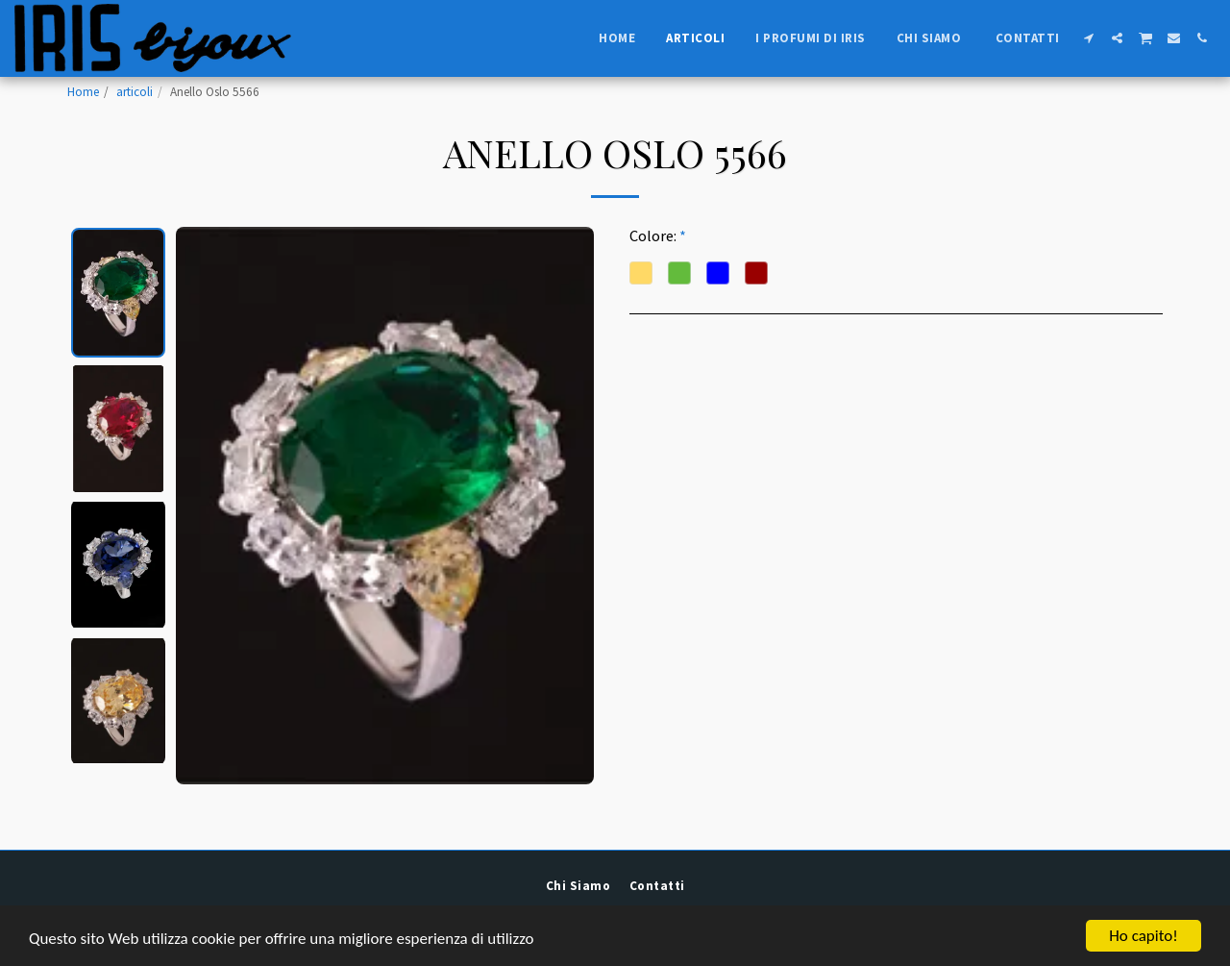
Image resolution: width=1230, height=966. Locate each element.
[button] (1089, 38)
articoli (134, 92)
